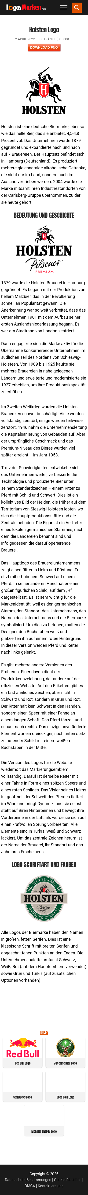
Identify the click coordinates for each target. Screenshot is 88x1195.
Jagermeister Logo (65, 1063)
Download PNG (44, 47)
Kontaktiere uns (50, 1186)
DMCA (30, 1186)
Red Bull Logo (22, 1063)
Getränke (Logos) (54, 39)
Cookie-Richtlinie (67, 1180)
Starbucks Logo (22, 1097)
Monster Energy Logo (44, 1131)
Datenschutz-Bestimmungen (28, 1180)
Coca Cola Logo (65, 1097)
